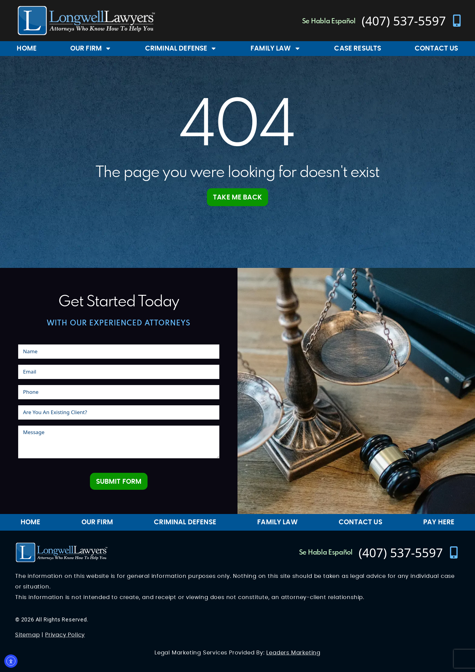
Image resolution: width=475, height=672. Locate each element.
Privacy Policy (65, 635)
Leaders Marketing (293, 653)
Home (27, 48)
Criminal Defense (181, 48)
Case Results (357, 48)
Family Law (276, 48)
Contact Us (360, 522)
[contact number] (412, 21)
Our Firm (90, 48)
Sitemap (27, 635)
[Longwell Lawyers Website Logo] (86, 20)
